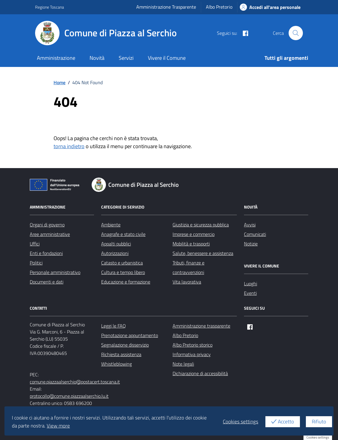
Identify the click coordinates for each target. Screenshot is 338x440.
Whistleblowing (116, 363)
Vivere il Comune (167, 58)
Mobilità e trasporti (191, 243)
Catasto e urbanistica (122, 262)
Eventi (250, 293)
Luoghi (250, 283)
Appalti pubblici (116, 243)
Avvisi (250, 224)
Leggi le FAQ (113, 325)
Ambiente (111, 224)
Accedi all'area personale (270, 7)
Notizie (251, 243)
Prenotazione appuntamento (129, 335)
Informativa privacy (192, 354)
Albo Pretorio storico (192, 344)
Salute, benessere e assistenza (203, 253)
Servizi (126, 58)
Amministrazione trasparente (201, 325)
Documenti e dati (46, 281)
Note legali (183, 363)
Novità (97, 58)
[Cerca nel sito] (296, 33)
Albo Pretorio (219, 6)
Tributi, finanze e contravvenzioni (188, 267)
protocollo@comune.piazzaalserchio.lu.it (69, 396)
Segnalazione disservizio (125, 344)
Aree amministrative (50, 234)
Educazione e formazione (125, 281)
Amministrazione (56, 58)
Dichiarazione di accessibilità (200, 373)
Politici (36, 262)
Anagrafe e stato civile (123, 234)
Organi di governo (47, 224)
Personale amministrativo (55, 272)
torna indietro (69, 146)
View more (58, 426)
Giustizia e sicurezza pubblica (201, 224)
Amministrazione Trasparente (166, 6)
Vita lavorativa (187, 281)
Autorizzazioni (115, 253)
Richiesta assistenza (121, 354)
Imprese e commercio (194, 234)
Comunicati (255, 234)
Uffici (35, 243)
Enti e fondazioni (46, 253)
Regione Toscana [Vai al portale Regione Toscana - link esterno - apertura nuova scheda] (49, 7)
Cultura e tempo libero (123, 272)
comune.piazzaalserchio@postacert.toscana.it (75, 381)
